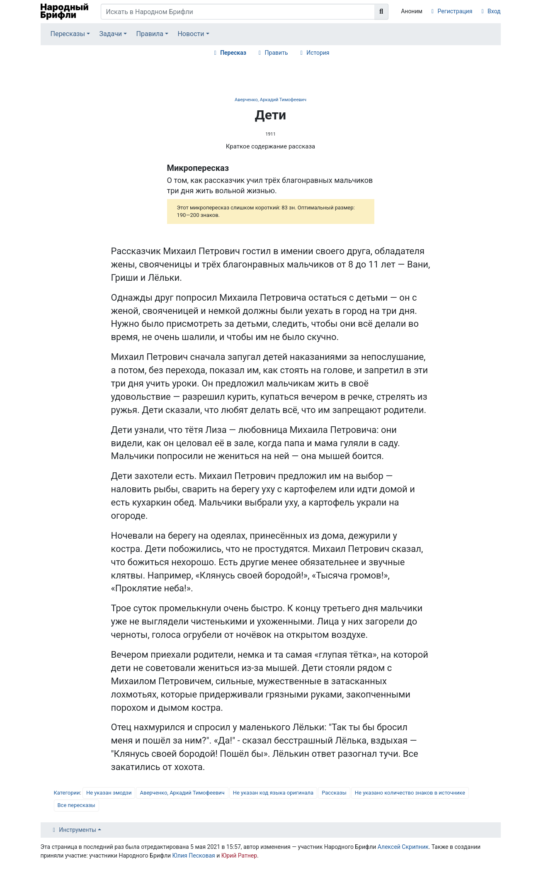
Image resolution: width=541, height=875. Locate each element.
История (317, 52)
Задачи (110, 34)
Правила (149, 34)
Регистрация (455, 11)
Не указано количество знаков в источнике (410, 793)
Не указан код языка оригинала (273, 793)
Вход (494, 11)
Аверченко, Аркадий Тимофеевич (270, 99)
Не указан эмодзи (109, 793)
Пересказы (67, 34)
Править (276, 52)
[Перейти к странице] (381, 11)
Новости (190, 34)
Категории (67, 793)
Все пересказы (76, 805)
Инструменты (77, 829)
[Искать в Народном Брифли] (238, 11)
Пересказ (233, 52)
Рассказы (334, 793)
